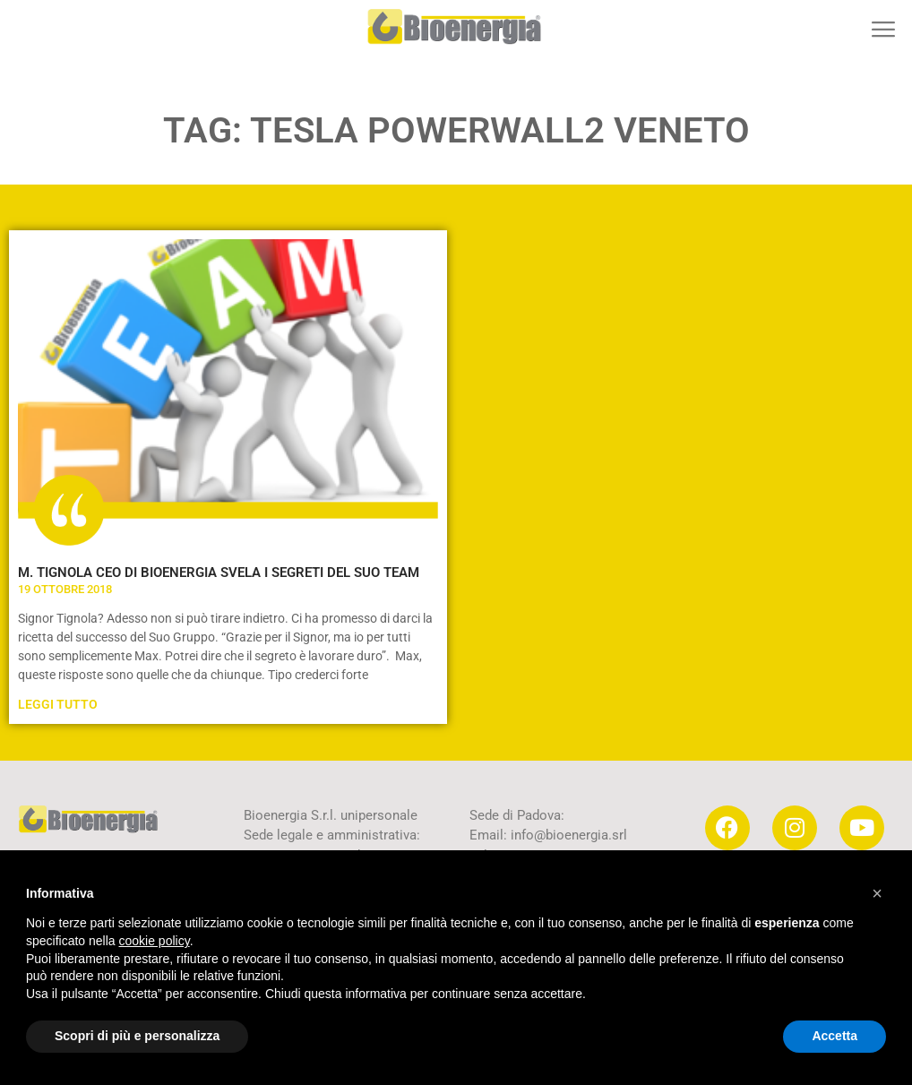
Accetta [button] (834, 1036)
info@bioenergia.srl (569, 835)
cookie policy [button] (154, 941)
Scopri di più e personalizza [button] (137, 1036)
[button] (883, 29)
